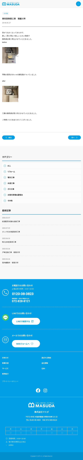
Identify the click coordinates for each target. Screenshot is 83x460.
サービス (5, 368)
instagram (45, 390)
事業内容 (5, 363)
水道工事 (11, 183)
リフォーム (11, 171)
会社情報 (45, 363)
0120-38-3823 (23, 294)
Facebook (38, 390)
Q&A (43, 368)
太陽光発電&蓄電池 (15, 194)
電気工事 (11, 177)
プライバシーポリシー (10, 381)
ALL (9, 165)
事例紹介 (5, 374)
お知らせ (5, 357)
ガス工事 (11, 189)
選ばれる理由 (46, 357)
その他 (6, 13)
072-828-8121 (21, 301)
